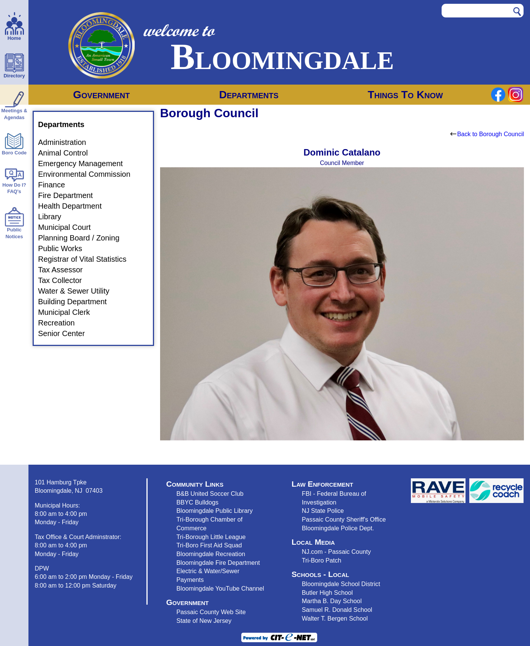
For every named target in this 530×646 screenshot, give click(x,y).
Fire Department (70, 195)
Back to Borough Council (487, 134)
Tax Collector (64, 280)
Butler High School (327, 592)
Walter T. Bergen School (335, 618)
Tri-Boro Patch (321, 560)
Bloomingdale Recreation (210, 553)
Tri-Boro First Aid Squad (209, 545)
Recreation (61, 323)
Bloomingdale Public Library (214, 510)
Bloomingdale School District (341, 583)
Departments (248, 95)
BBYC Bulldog (195, 502)
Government (101, 95)
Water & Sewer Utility (78, 291)
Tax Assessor (65, 270)
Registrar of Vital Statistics (86, 259)
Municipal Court (69, 227)
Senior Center (66, 333)
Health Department (74, 206)
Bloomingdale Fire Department (218, 562)
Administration (66, 142)
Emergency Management (85, 163)
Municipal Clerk (68, 312)
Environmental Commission (88, 174)
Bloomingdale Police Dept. (338, 528)
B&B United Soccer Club (210, 493)
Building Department (77, 301)
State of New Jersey (203, 620)
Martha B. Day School (332, 600)
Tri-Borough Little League (210, 536)
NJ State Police (323, 510)
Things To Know (405, 95)
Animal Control (67, 153)
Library (54, 216)
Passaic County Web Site (211, 611)
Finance (56, 185)
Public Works (64, 248)
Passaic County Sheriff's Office (344, 519)
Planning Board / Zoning (83, 238)
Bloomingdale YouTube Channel (220, 588)
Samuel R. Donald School (337, 609)
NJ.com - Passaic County (336, 551)
